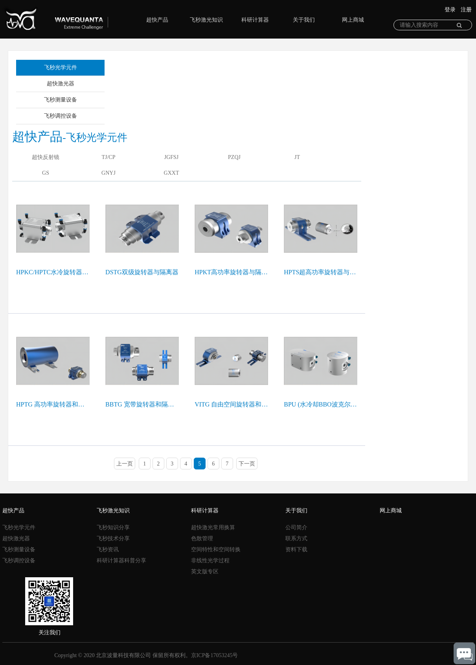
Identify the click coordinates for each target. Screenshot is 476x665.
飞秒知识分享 (113, 527)
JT (297, 157)
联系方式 (296, 538)
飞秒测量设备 (60, 100)
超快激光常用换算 (213, 527)
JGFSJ (171, 157)
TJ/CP (108, 157)
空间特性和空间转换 (216, 549)
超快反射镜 (45, 157)
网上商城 (349, 20)
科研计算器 (251, 20)
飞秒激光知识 (203, 20)
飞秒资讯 (108, 549)
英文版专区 (205, 571)
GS (45, 173)
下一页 (247, 464)
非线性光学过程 (210, 560)
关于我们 (300, 20)
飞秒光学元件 (60, 67)
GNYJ (108, 173)
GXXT (171, 173)
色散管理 (202, 538)
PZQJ (234, 157)
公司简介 (296, 527)
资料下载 (296, 549)
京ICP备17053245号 (214, 655)
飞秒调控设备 (60, 116)
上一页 (124, 464)
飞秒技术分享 (113, 538)
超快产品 (153, 20)
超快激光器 (60, 84)
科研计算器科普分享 (121, 560)
